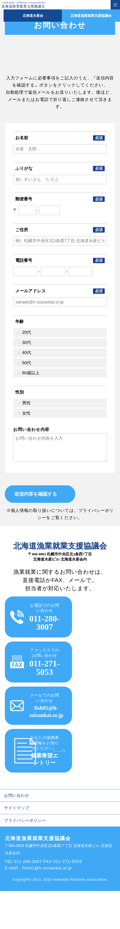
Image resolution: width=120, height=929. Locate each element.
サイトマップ (17, 845)
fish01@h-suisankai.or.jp (47, 906)
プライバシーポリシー (26, 858)
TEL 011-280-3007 (24, 899)
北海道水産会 (30, 15)
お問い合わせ (17, 832)
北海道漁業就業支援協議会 (90, 15)
